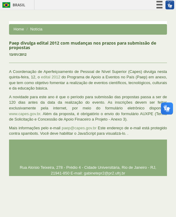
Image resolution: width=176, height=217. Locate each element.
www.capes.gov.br (24, 114)
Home (19, 29)
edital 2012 (50, 77)
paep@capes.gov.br (79, 128)
